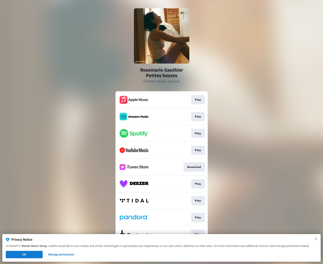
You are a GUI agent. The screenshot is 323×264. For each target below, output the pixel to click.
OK (24, 254)
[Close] (316, 239)
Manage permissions (61, 254)
